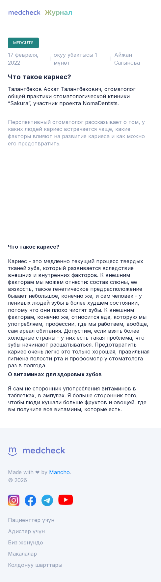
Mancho (59, 472)
